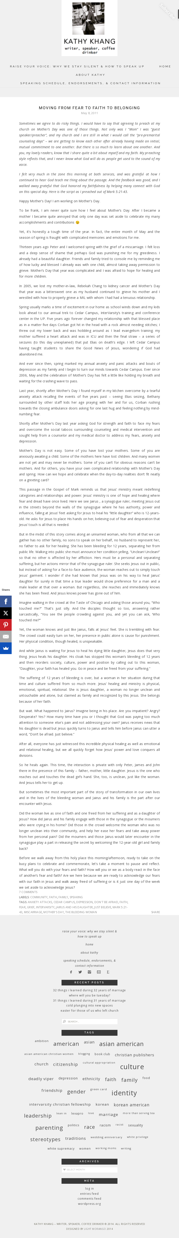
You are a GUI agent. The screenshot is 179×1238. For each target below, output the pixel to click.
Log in (89, 1189)
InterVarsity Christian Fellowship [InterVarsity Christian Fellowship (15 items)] (60, 1104)
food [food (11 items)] (146, 1078)
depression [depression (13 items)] (68, 1078)
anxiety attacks (40, 902)
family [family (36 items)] (129, 1079)
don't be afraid (106, 902)
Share (155, 912)
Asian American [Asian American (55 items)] (121, 1044)
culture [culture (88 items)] (132, 1066)
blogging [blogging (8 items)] (84, 1053)
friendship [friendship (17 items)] (51, 1090)
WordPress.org (89, 1204)
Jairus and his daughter (74, 907)
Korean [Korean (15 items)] (102, 1104)
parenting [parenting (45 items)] (49, 1127)
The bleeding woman (81, 912)
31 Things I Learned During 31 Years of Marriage (89, 1001)
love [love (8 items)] (91, 1113)
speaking (76, 897)
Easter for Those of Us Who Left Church (90, 1011)
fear (22, 907)
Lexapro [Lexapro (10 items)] (77, 1113)
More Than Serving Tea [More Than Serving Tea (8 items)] (139, 1113)
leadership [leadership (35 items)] (38, 1115)
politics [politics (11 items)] (73, 1125)
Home (165, 66)
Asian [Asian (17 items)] (89, 1042)
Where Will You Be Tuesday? (89, 995)
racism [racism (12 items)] (105, 1125)
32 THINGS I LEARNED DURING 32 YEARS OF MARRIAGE (89, 990)
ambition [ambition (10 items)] (42, 1041)
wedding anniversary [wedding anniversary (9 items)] (106, 1137)
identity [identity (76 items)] (124, 1092)
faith (53, 897)
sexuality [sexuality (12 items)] (135, 1125)
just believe (102, 907)
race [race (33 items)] (89, 1126)
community (39, 897)
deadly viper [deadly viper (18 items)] (41, 1078)
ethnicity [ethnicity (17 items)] (91, 1078)
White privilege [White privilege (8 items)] (137, 1137)
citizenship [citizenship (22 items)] (65, 1064)
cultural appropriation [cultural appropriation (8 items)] (99, 1062)
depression (84, 902)
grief (30, 907)
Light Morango (95, 1229)
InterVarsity (45, 907)
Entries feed (89, 1194)
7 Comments (28, 892)
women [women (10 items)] (85, 1149)
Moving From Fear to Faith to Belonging (89, 107)
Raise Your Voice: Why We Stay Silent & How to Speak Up (77, 66)
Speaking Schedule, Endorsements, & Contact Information (90, 83)
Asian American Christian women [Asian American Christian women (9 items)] (49, 1054)
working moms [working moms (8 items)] (106, 1148)
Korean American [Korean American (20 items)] (132, 1105)
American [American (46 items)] (66, 1043)
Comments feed (89, 1199)
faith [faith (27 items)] (111, 1079)
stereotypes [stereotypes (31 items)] (45, 1139)
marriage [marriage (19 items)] (108, 1114)
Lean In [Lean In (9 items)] (61, 1113)
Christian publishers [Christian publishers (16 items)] (134, 1054)
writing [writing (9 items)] (126, 1148)
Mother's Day (53, 912)
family (63, 897)
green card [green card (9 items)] (98, 1089)
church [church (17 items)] (41, 1064)
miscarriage (33, 912)
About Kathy (90, 74)
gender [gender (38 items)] (76, 1091)
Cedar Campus (64, 902)
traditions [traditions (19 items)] (75, 1138)
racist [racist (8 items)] (120, 1124)
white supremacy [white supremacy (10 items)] (61, 1149)
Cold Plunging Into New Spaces (89, 1005)
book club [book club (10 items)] (102, 1054)
